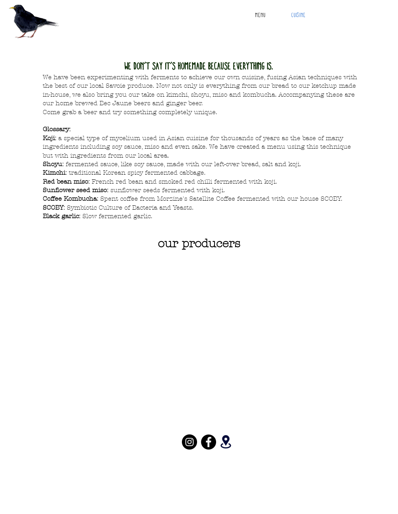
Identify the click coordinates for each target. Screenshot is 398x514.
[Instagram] (189, 442)
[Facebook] (208, 442)
